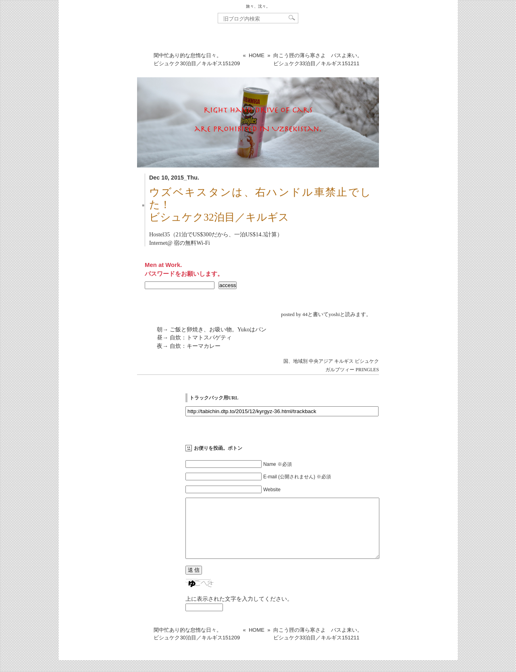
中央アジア (321, 361)
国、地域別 (295, 361)
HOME (256, 55)
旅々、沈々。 (258, 6)
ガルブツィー (339, 369)
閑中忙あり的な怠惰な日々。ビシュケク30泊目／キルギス (197, 59)
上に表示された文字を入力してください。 (239, 611)
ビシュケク (367, 361)
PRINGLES (367, 369)
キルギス (344, 361)
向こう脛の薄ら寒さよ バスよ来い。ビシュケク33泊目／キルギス (317, 59)
